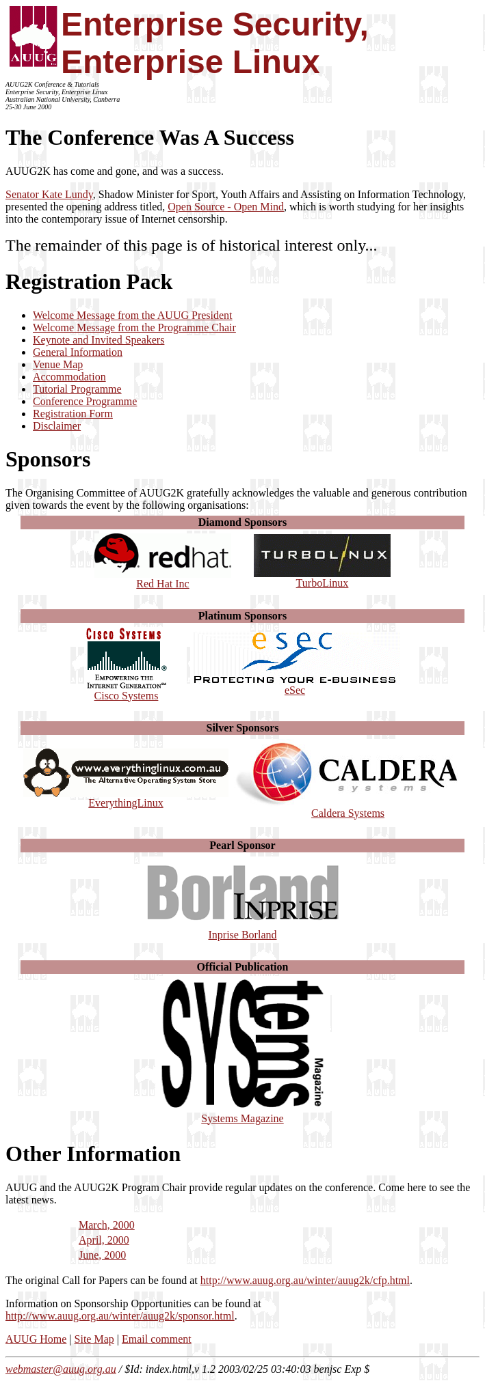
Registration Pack (88, 281)
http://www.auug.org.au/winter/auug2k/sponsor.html (120, 1316)
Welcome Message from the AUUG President (133, 315)
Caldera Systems (348, 808)
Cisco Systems (127, 690)
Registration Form (73, 413)
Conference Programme (85, 401)
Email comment (157, 1339)
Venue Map (58, 364)
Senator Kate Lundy (49, 194)
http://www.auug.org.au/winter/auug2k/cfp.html (305, 1280)
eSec (295, 685)
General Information (77, 352)
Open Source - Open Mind (226, 206)
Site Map (94, 1339)
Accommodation (69, 376)
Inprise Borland (242, 929)
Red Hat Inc (162, 578)
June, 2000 (102, 1255)
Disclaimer (57, 426)
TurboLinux (322, 578)
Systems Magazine (242, 1113)
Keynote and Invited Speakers (98, 340)
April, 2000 (104, 1240)
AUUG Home (35, 1339)
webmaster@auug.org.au (60, 1369)
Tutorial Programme (77, 389)
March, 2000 (107, 1225)
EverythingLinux (125, 798)
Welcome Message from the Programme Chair (134, 327)
